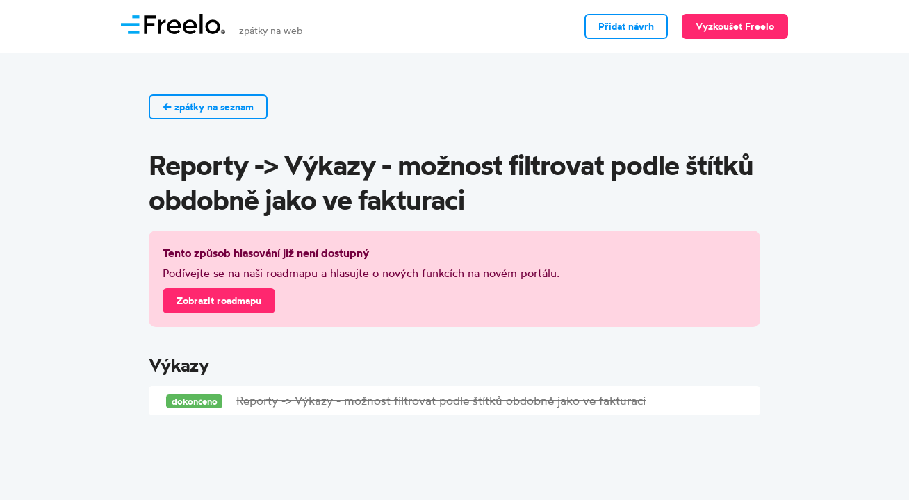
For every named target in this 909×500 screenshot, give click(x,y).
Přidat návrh (626, 26)
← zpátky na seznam (208, 107)
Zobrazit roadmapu (219, 300)
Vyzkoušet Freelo (735, 26)
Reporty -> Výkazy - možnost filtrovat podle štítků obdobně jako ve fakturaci (441, 400)
